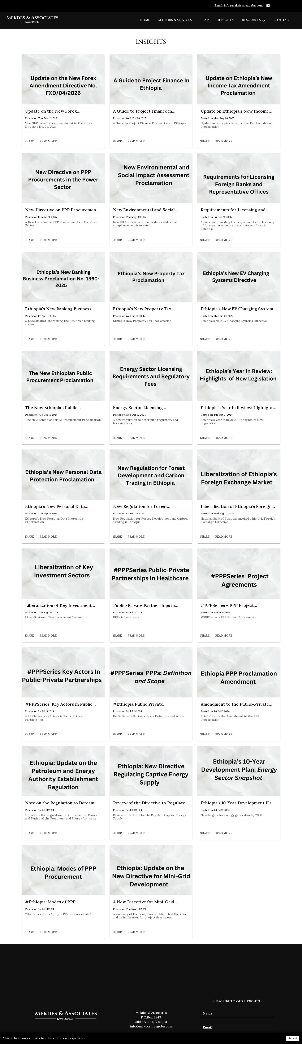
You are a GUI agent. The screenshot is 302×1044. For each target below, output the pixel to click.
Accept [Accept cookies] (292, 1038)
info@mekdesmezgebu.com (151, 1026)
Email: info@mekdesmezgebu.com (238, 5)
